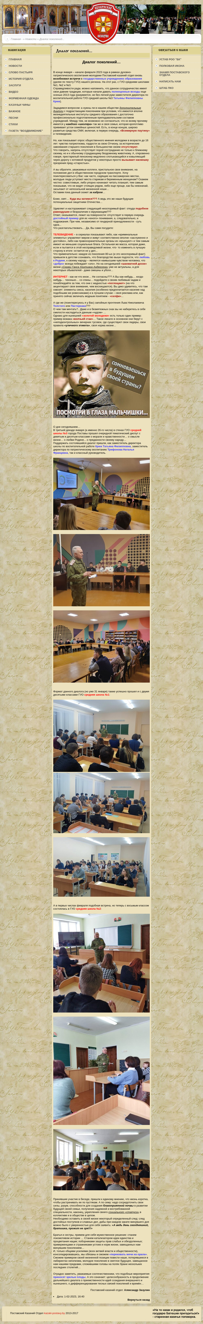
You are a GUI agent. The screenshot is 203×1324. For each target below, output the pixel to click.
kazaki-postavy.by (54, 1313)
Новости (31, 39)
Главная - (16, 39)
